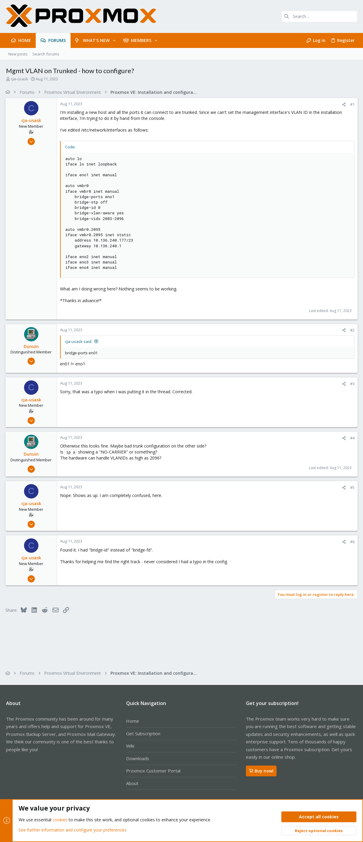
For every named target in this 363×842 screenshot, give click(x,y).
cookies (60, 820)
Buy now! (261, 771)
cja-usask (19, 79)
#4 (351, 438)
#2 (351, 330)
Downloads (137, 758)
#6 (351, 541)
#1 (351, 104)
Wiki (130, 746)
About (132, 783)
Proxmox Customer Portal (153, 771)
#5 (351, 487)
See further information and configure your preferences (72, 830)
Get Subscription (143, 733)
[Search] (319, 16)
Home (132, 721)
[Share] (343, 104)
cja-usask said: (79, 341)
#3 (351, 383)
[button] (114, 40)
